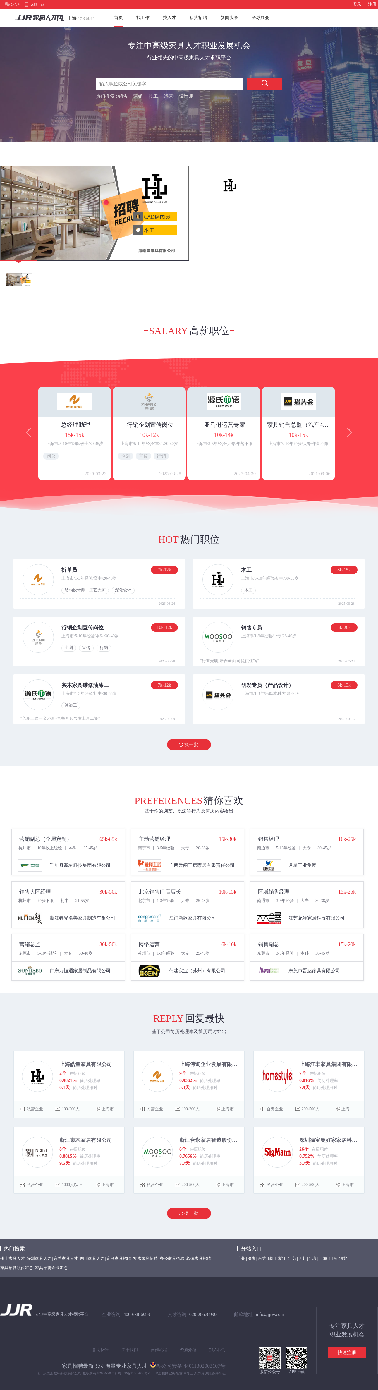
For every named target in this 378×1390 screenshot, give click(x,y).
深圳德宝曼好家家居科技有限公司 (329, 1140)
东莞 (262, 1258)
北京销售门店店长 (160, 892)
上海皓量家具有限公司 (85, 1064)
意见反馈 (100, 1350)
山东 (333, 1258)
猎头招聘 (198, 17)
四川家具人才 (92, 1258)
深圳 (252, 1258)
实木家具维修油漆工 (85, 685)
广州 (241, 1258)
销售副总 (268, 944)
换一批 (191, 744)
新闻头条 (229, 17)
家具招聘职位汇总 (16, 1268)
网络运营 (149, 944)
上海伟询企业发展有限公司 (209, 1064)
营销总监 (29, 944)
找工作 (143, 17)
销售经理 (268, 839)
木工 (246, 570)
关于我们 (129, 1350)
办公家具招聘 (172, 1258)
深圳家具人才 (39, 1258)
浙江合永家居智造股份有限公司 (209, 1140)
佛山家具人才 (12, 1258)
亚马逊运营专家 (224, 425)
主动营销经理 (154, 839)
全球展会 (260, 17)
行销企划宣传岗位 (150, 425)
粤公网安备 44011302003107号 (188, 1365)
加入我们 (217, 1350)
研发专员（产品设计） (267, 685)
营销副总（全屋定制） (45, 839)
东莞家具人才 (66, 1258)
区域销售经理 (274, 892)
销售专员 (251, 627)
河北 (343, 1258)
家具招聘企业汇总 (51, 1268)
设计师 (186, 96)
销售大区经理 (35, 892)
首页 (118, 17)
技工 (153, 96)
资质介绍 (188, 1350)
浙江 (282, 1258)
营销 (138, 96)
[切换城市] (86, 19)
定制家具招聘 (118, 1258)
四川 (302, 1258)
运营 (168, 96)
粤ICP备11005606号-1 (134, 1373)
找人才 (169, 17)
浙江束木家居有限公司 (85, 1140)
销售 (123, 96)
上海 (323, 1258)
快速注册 (347, 1352)
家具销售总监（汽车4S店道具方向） (299, 425)
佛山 (272, 1258)
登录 (357, 4)
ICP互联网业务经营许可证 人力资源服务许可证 (189, 1373)
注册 (372, 4)
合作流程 (159, 1350)
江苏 (292, 1258)
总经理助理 (75, 425)
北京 (313, 1258)
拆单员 (69, 570)
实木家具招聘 (145, 1258)
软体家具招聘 (198, 1258)
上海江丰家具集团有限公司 (329, 1064)
